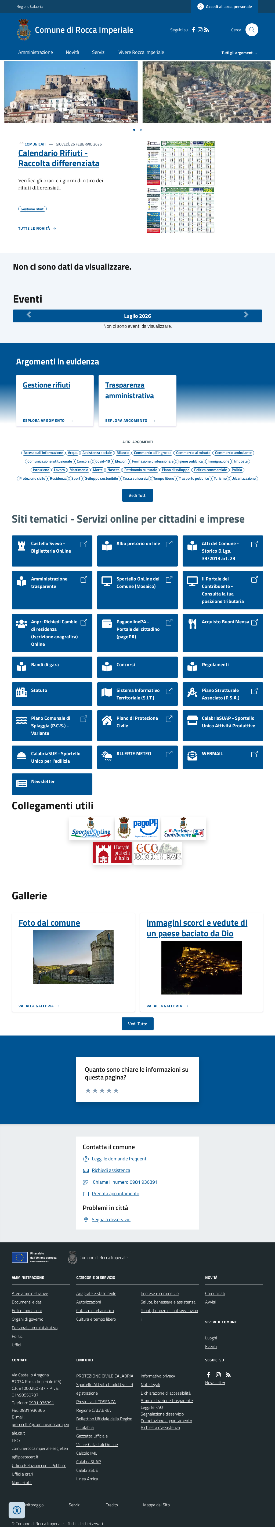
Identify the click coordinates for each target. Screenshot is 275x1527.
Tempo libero (163, 478)
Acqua (73, 452)
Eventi (211, 1346)
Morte (98, 469)
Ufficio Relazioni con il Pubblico (39, 1465)
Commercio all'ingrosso (152, 452)
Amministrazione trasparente (167, 1400)
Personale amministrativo (34, 1327)
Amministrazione (35, 52)
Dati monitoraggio (28, 1505)
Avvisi (210, 1302)
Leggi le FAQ (152, 1407)
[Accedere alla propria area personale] (224, 6)
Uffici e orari (22, 1474)
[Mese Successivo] (246, 315)
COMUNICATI (35, 144)
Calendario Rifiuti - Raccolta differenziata (58, 158)
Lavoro (59, 469)
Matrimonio (79, 469)
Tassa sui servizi (136, 478)
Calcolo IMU (86, 1453)
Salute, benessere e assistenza (168, 1302)
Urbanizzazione (243, 478)
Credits (112, 1505)
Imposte (241, 461)
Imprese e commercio (160, 1293)
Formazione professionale (152, 461)
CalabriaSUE (87, 1470)
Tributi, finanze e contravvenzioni (169, 1314)
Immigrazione (218, 461)
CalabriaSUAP (88, 1461)
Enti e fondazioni (27, 1310)
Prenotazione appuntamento (166, 1420)
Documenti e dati (27, 1302)
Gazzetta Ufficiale (92, 1436)
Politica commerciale (210, 469)
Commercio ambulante (233, 452)
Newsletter (215, 1382)
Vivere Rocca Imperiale (141, 52)
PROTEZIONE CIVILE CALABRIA (104, 1376)
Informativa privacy (158, 1376)
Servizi (99, 52)
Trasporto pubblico (194, 478)
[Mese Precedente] (29, 315)
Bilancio (123, 452)
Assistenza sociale (97, 452)
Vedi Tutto (137, 1024)
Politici (17, 1336)
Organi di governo (27, 1319)
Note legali (150, 1384)
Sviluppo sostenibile (101, 478)
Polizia (237, 469)
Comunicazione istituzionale (49, 461)
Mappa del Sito (156, 1505)
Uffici (16, 1345)
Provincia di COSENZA (96, 1401)
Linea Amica (87, 1479)
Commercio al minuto (193, 452)
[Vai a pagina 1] (134, 130)
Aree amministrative (30, 1293)
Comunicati (215, 1293)
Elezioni (121, 461)
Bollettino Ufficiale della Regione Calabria (104, 1423)
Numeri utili (22, 1482)
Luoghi (211, 1338)
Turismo (220, 478)
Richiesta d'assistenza (160, 1427)
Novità (72, 52)
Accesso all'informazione (43, 452)
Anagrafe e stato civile (96, 1293)
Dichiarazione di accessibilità (166, 1393)
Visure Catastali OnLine (97, 1444)
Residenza (58, 478)
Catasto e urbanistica (95, 1310)
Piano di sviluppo (175, 469)
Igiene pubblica (190, 461)
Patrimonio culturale (140, 469)
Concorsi (84, 461)
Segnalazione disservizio (162, 1414)
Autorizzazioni (88, 1302)
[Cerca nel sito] (249, 29)
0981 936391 (41, 1402)
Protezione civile (32, 478)
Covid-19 (102, 461)
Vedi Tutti (138, 495)
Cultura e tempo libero (96, 1319)
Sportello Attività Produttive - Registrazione (104, 1388)
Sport (75, 478)
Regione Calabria (30, 6)
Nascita (113, 469)
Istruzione (41, 469)
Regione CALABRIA (93, 1410)
